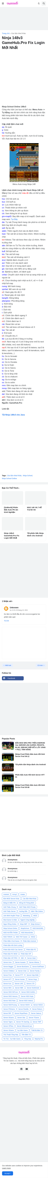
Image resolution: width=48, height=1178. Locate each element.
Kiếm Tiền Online (37, 911)
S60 (22, 958)
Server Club (22, 971)
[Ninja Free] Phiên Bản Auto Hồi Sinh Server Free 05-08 (30, 786)
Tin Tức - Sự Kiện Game (12, 1039)
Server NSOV (25, 1005)
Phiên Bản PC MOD (10, 954)
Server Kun (7, 983)
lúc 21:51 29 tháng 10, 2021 (19, 610)
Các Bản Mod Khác (18, 33)
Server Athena (34, 962)
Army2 (14, 894)
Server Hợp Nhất (32, 975)
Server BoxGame (23, 966)
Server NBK (19, 988)
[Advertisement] (24, 18)
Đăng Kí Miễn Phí (9, 903)
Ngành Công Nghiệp (27, 920)
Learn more (6, 1168)
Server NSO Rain (9, 1000)
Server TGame (34, 1017)
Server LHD (19, 983)
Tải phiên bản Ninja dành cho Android (35, 534)
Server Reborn (37, 1009)
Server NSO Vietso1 (26, 1000)
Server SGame (8, 1017)
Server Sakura (36, 1013)
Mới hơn (8, 665)
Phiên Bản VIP (26, 954)
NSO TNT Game (21, 937)
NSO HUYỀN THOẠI (10, 932)
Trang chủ (6, 33)
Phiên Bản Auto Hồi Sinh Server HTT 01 (30, 776)
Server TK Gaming (22, 1022)
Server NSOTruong (10, 1005)
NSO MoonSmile (27, 932)
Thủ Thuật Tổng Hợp (10, 1034)
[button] (3, 3)
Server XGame (8, 1030)
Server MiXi (7, 988)
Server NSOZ (38, 1005)
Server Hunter (20, 979)
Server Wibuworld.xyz (24, 1026)
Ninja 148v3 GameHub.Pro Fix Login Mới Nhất (11, 535)
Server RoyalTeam (21, 1013)
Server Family (35, 971)
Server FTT (19, 975)
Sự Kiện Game (22, 1030)
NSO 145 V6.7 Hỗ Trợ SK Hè (34, 508)
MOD (35, 915)
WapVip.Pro (39, 1039)
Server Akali (31, 958)
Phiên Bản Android (29, 941)
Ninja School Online (9, 478)
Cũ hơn (40, 665)
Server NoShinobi (33, 988)
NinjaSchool (25, 928)
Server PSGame (9, 1009)
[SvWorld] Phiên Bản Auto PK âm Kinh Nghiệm (11, 509)
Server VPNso (8, 1026)
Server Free (7, 975)
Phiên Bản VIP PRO (10, 958)
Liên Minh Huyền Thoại (11, 915)
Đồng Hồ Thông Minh (26, 903)
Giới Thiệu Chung (9, 907)
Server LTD (30, 983)
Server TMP (37, 1022)
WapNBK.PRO (24, 1079)
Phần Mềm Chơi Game (11, 941)
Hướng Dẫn (23, 911)
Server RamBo (23, 1009)
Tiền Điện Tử (26, 1034)
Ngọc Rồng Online (9, 924)
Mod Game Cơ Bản (10, 920)
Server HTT (7, 979)
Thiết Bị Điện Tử (37, 1030)
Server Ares (7, 962)
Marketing (26, 915)
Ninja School (27, 476)
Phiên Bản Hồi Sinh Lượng (12, 945)
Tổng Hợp (27, 1039)
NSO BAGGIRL (38, 928)
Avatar (22, 894)
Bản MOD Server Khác (11, 898)
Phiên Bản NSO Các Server (13, 949)
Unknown (14, 608)
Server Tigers (8, 1022)
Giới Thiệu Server (9, 911)
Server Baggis (8, 966)
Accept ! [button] (7, 1173)
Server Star (21, 1017)
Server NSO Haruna (10, 996)
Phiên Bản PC (31, 949)
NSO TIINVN (7, 937)
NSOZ (33, 937)
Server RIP (7, 1013)
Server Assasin (20, 962)
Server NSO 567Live (10, 992)
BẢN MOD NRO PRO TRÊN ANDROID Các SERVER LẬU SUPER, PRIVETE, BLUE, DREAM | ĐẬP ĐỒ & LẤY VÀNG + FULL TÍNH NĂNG (30, 746)
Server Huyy (32, 979)
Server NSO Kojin (27, 996)
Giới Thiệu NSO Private (27, 907)
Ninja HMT (23, 924)
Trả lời (6, 621)
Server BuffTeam (38, 966)
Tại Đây (14, 219)
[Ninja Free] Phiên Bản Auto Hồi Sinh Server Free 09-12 (30, 755)
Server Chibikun (9, 971)
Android (6, 894)
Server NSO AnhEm (28, 992)
